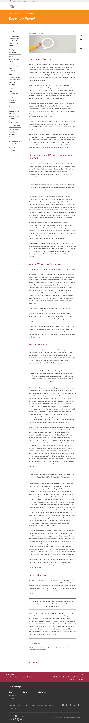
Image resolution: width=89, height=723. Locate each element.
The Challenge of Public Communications (13, 91)
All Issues (11, 698)
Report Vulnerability (37, 705)
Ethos (10, 692)
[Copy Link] (80, 35)
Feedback (19, 705)
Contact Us (12, 705)
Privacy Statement (49, 705)
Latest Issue (12, 695)
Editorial (11, 32)
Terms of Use (12, 708)
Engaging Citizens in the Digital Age (14, 51)
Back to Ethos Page (34, 663)
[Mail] (80, 39)
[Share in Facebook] (80, 43)
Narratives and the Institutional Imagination (14, 100)
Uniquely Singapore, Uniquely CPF (14, 142)
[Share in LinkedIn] (80, 47)
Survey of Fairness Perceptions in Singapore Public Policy (14, 133)
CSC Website (41, 692)
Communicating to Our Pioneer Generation (14, 68)
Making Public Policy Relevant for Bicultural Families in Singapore (14, 115)
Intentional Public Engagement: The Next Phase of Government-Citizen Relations (14, 40)
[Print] (80, 31)
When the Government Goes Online (14, 59)
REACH (27, 705)
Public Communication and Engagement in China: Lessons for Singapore (15, 79)
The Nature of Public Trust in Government (15, 124)
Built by (17, 719)
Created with (17, 715)
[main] (44, 346)
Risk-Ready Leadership (12, 149)
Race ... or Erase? (13, 107)
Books (25, 692)
